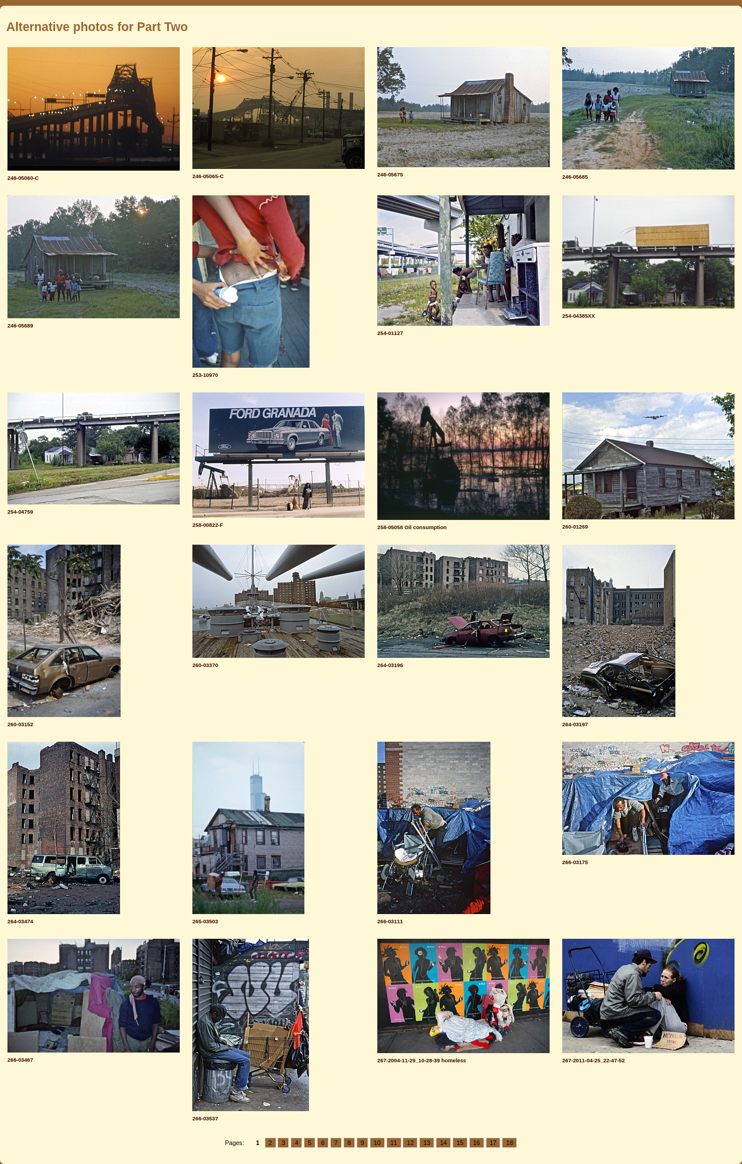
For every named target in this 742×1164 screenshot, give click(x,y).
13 (426, 1142)
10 (377, 1142)
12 (410, 1142)
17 (493, 1142)
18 (509, 1142)
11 (394, 1142)
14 (443, 1142)
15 (460, 1142)
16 (476, 1142)
